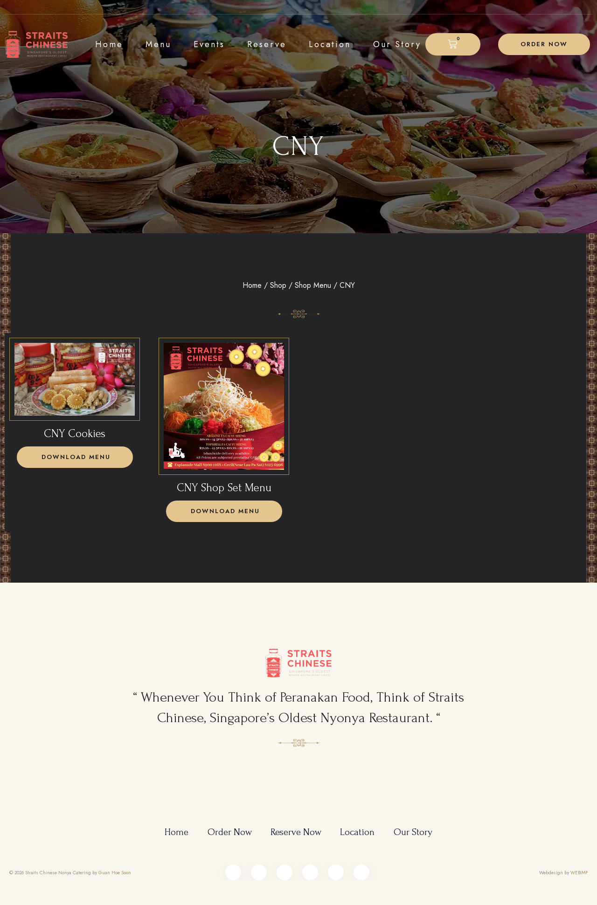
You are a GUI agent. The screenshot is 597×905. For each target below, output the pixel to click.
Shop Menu (313, 285)
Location (330, 44)
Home (109, 44)
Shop (278, 285)
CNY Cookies (74, 433)
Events (209, 44)
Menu (158, 44)
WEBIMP (579, 866)
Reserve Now (297, 826)
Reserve (266, 44)
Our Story (397, 44)
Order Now (228, 826)
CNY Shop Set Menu (224, 487)
